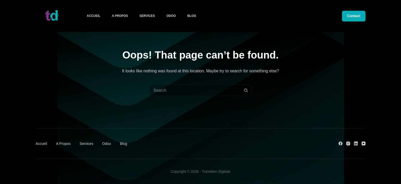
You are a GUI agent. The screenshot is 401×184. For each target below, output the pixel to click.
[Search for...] (194, 90)
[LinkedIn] (356, 143)
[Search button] (246, 90)
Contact (353, 16)
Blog (191, 16)
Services (147, 16)
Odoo (171, 16)
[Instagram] (348, 143)
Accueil (93, 16)
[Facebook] (340, 143)
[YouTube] (363, 143)
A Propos (120, 16)
